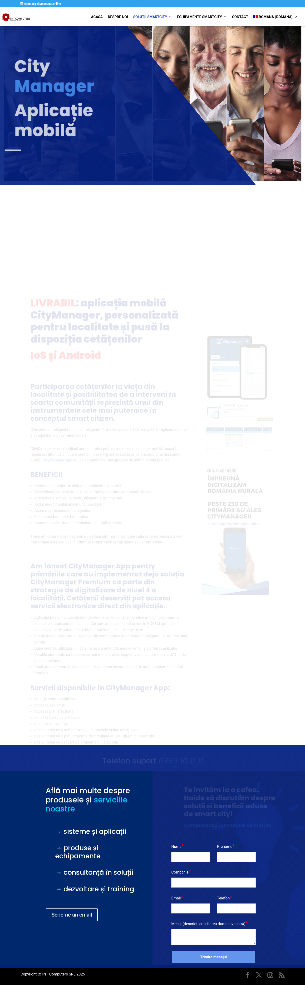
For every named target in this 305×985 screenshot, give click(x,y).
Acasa (97, 17)
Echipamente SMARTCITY (199, 17)
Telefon (223, 898)
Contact (240, 17)
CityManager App (99, 578)
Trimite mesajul (213, 957)
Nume (176, 846)
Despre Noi (118, 17)
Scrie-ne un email (71, 915)
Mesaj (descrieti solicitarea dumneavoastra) (208, 924)
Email (176, 898)
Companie (179, 872)
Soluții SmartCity (150, 17)
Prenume (224, 846)
